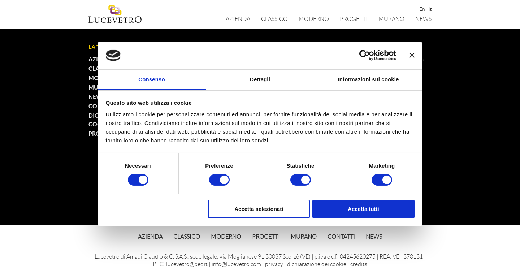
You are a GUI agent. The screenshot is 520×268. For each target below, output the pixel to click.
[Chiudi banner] (412, 55)
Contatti (341, 236)
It (430, 8)
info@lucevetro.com (236, 263)
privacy (274, 263)
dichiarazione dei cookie (316, 263)
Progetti (354, 18)
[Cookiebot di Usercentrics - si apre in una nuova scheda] (364, 55)
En (421, 8)
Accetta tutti (363, 209)
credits (358, 263)
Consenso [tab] (151, 79)
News (423, 18)
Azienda (238, 18)
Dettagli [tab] (260, 79)
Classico (274, 18)
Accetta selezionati (258, 209)
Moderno (314, 18)
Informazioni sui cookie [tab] (368, 79)
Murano (391, 18)
